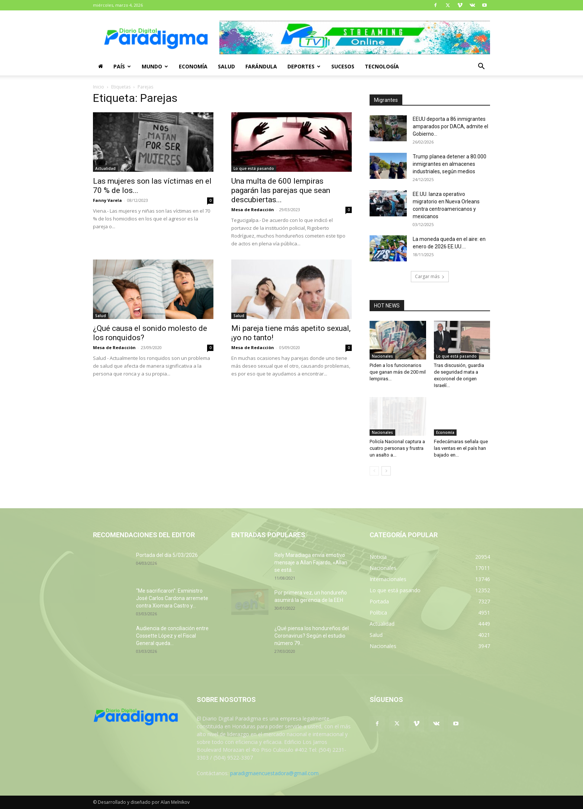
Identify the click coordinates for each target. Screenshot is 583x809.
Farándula (261, 66)
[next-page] (386, 471)
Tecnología (382, 66)
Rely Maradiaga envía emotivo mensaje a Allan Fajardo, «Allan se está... (310, 562)
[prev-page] (374, 471)
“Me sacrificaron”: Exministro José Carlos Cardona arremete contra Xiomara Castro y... (172, 598)
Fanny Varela (107, 200)
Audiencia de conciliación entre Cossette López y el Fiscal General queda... (172, 635)
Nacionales (382, 356)
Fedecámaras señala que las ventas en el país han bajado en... (461, 448)
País (122, 66)
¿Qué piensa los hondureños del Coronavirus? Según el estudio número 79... (311, 635)
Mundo (155, 66)
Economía (193, 66)
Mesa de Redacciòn (114, 347)
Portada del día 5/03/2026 (167, 555)
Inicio (98, 87)
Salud (226, 66)
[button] (481, 67)
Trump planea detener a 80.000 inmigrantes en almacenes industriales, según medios (449, 164)
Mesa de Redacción (252, 209)
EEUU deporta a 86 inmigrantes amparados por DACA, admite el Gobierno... (450, 126)
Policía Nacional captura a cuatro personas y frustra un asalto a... (397, 448)
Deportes (304, 66)
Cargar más (430, 276)
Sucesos (342, 66)
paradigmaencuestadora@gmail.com (274, 773)
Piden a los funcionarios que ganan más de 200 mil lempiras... (398, 371)
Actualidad (105, 168)
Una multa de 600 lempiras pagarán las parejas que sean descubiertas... (280, 190)
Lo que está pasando (253, 168)
